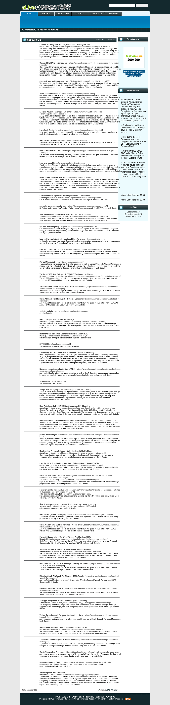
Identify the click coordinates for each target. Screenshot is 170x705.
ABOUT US (113, 14)
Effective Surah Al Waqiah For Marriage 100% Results (62, 576)
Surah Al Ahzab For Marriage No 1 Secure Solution (61, 299)
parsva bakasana (47, 435)
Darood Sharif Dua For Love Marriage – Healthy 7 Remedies (64, 564)
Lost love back (46, 163)
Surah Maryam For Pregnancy (52, 652)
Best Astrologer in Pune (50, 140)
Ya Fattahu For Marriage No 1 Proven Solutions (59, 640)
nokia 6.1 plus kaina (48, 476)
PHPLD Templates (55, 699)
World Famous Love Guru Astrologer (55, 151)
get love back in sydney (49, 227)
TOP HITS (80, 14)
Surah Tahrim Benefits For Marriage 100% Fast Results (62, 287)
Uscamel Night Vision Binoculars (53, 63)
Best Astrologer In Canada (51, 514)
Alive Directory (29, 30)
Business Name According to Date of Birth (57, 369)
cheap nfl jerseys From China (52, 81)
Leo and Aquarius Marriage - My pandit (56, 112)
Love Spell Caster (47, 130)
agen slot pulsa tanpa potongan (53, 206)
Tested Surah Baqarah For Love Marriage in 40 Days (61, 615)
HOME (29, 14)
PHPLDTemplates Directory (84, 699)
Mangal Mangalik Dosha (50, 262)
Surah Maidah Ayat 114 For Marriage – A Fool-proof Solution (65, 525)
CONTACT (100, 697)
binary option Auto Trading (51, 662)
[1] (107, 690)
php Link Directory (115, 699)
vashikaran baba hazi (48, 311)
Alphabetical (110, 39)
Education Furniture (48, 249)
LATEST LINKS (63, 14)
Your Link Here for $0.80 (133, 195)
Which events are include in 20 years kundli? (58, 214)
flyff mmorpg (45, 381)
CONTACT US (96, 14)
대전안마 (43, 344)
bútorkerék (44, 490)
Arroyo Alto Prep (47, 390)
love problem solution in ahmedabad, (55, 239)
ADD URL (46, 14)
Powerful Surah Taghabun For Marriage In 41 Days (61, 588)
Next (115, 690)
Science (42, 30)
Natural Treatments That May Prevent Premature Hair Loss (64, 420)
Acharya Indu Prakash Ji (50, 94)
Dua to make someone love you (53, 177)
